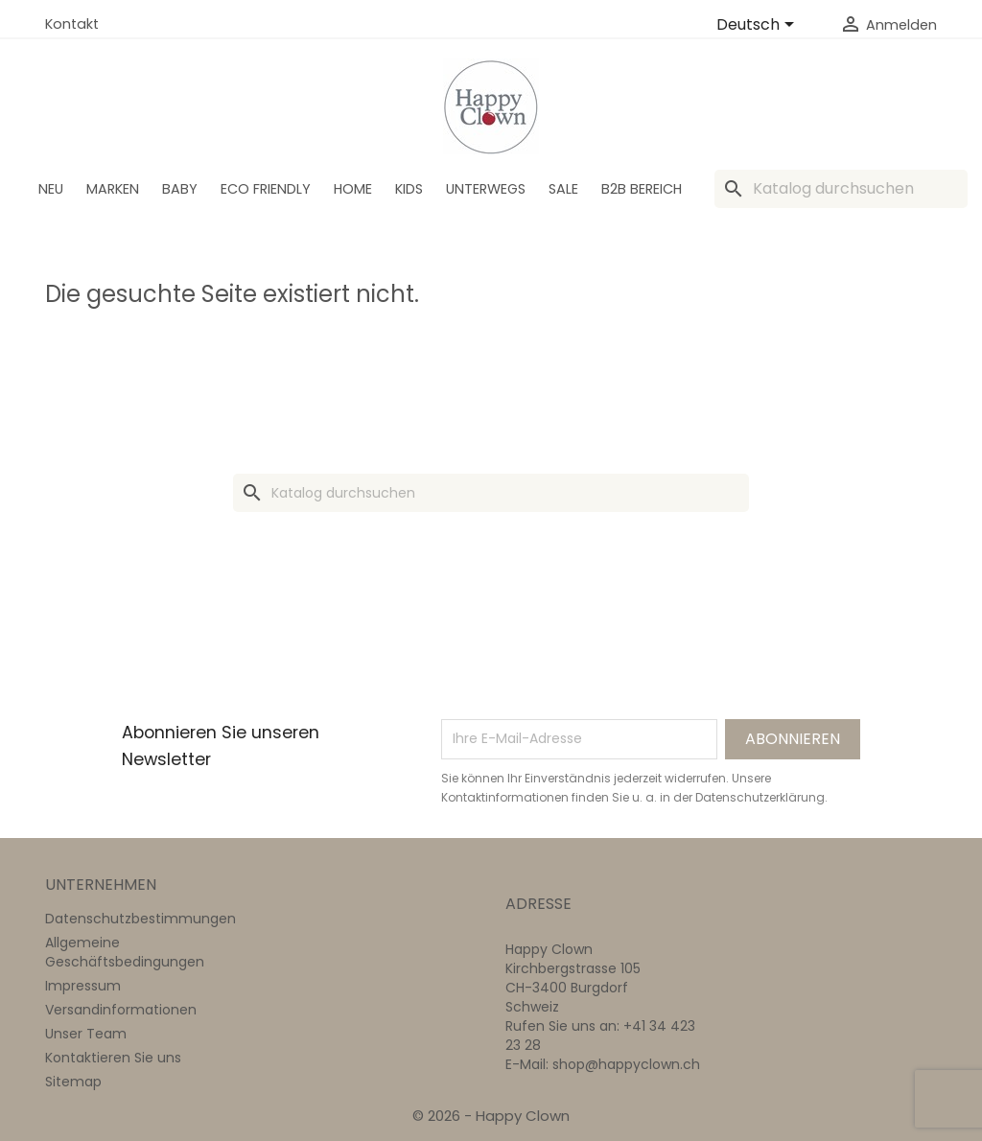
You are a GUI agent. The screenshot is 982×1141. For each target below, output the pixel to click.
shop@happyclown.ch (626, 1064)
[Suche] (841, 189)
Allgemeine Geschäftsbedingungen (124, 952)
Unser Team (86, 1033)
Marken (112, 188)
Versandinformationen (121, 1009)
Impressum (83, 985)
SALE (563, 188)
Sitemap (73, 1081)
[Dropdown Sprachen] (758, 25)
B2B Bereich (641, 188)
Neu (50, 188)
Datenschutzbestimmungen (140, 918)
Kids (409, 188)
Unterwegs (486, 188)
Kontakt (72, 24)
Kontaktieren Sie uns (113, 1057)
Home (353, 188)
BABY (180, 188)
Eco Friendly (266, 188)
